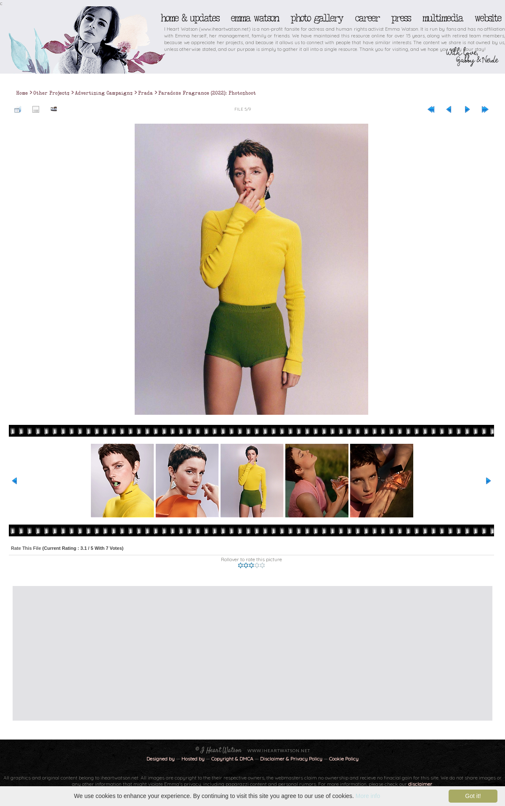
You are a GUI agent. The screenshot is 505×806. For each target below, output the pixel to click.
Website (487, 18)
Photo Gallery (316, 18)
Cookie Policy (344, 759)
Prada (145, 93)
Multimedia (442, 18)
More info (368, 796)
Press (400, 18)
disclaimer (420, 784)
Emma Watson (255, 18)
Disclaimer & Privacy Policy (292, 759)
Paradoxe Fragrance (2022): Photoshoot (207, 93)
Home (22, 93)
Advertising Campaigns (104, 93)
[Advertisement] (169, 653)
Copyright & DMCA (232, 759)
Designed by (160, 759)
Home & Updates (189, 18)
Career (366, 18)
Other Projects (51, 93)
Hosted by (193, 759)
